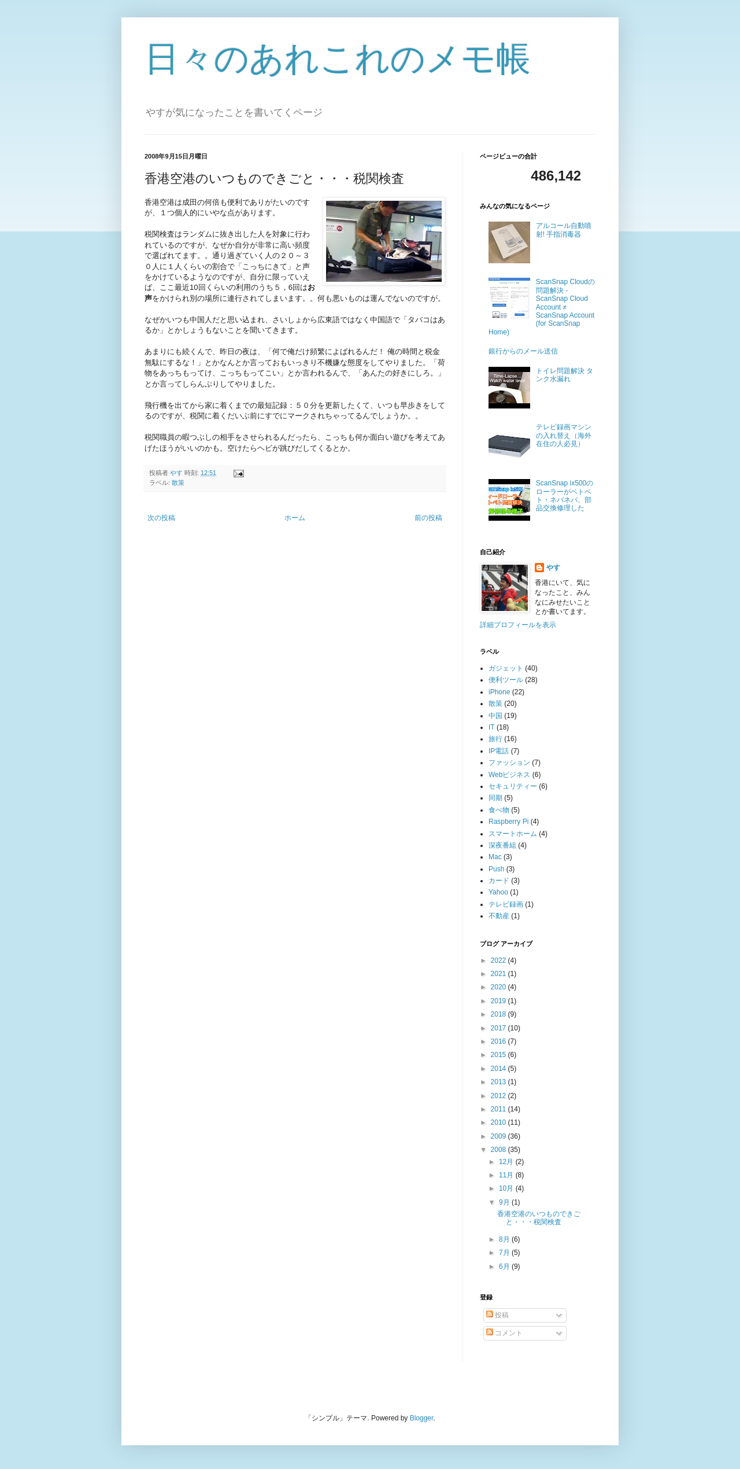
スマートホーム (513, 834)
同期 (495, 798)
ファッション (509, 763)
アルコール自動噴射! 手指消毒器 (563, 230)
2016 (499, 1041)
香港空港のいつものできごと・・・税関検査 (538, 1218)
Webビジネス (509, 775)
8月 (505, 1239)
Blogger (422, 1418)
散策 (178, 482)
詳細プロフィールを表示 (518, 625)
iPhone (499, 692)
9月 (505, 1202)
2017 (499, 1028)
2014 (499, 1069)
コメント (504, 1333)
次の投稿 (161, 518)
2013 (499, 1082)
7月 (505, 1253)
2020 (499, 987)
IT (492, 727)
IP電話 (499, 751)
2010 (499, 1122)
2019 (499, 1001)
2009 (499, 1136)
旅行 (495, 739)
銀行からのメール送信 (523, 351)
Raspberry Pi (508, 822)
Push (496, 869)
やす (553, 568)
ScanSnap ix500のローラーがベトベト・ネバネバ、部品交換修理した (564, 495)
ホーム (294, 518)
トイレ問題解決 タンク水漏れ (564, 375)
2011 (499, 1109)
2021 (499, 974)
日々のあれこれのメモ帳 (338, 58)
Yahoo (498, 892)
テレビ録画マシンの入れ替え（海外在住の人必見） (563, 435)
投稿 (497, 1315)
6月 (505, 1266)
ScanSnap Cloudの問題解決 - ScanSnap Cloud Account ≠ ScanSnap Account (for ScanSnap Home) (542, 307)
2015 (499, 1055)
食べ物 (499, 810)
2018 (499, 1014)
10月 (507, 1188)
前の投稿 (428, 518)
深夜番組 (502, 845)
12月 (507, 1162)
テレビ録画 (506, 904)
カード (499, 881)
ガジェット (506, 668)
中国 (495, 716)
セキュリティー (513, 786)
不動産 (499, 916)
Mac (495, 857)
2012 (499, 1096)
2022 (499, 960)
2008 (499, 1150)
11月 (507, 1175)
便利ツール (506, 680)
